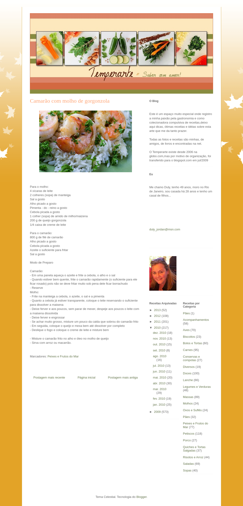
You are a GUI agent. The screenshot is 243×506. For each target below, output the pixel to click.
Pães (186, 313)
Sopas (187, 470)
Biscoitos (189, 336)
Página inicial (87, 377)
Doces (187, 373)
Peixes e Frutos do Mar (63, 356)
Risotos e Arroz (193, 457)
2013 (158, 310)
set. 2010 (159, 350)
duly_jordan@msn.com (164, 229)
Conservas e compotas (191, 358)
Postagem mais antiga (123, 377)
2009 (158, 412)
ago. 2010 (159, 356)
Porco (187, 440)
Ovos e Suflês (192, 410)
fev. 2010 (159, 398)
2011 (158, 321)
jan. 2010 (159, 404)
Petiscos (188, 433)
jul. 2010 (159, 365)
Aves (186, 330)
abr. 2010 (159, 383)
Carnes (188, 350)
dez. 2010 (160, 332)
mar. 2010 (159, 389)
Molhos (188, 403)
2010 (158, 327)
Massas (188, 397)
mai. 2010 (160, 377)
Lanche (188, 380)
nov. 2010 (160, 338)
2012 (158, 316)
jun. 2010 (159, 371)
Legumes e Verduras (197, 386)
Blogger (141, 497)
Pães (186, 417)
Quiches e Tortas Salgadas (194, 448)
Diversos (189, 367)
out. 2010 (159, 344)
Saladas (188, 463)
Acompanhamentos (196, 319)
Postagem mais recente (49, 377)
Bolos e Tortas (192, 343)
